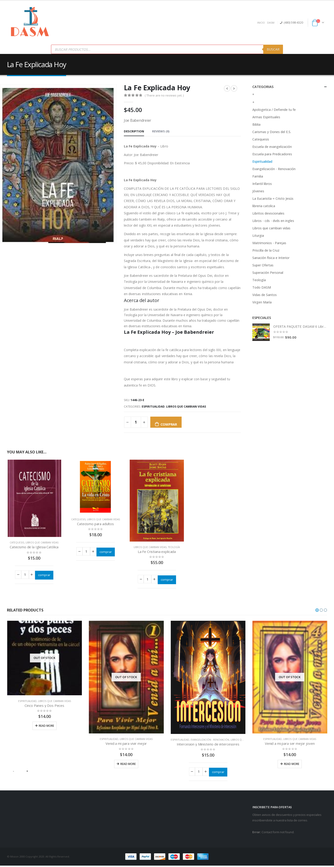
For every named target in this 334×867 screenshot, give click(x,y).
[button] (317, 611)
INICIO (261, 22)
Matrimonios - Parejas (269, 243)
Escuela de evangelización (272, 146)
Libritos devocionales (268, 213)
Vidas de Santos (264, 295)
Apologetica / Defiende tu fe (274, 109)
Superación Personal (267, 272)
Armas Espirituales (266, 117)
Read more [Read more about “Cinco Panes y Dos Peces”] (46, 726)
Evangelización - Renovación (273, 169)
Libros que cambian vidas (186, 407)
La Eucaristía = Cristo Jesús (272, 198)
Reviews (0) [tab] (160, 131)
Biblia (256, 124)
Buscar (273, 49)
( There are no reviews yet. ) (164, 95)
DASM (270, 22)
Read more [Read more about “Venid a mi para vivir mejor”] (128, 764)
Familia (257, 176)
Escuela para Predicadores (272, 154)
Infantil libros (262, 183)
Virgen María (262, 302)
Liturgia (258, 235)
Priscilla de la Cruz (265, 250)
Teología (174, 547)
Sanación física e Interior (270, 258)
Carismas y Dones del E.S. (271, 132)
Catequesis (17, 542)
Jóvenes (258, 191)
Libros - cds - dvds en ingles (273, 220)
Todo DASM (261, 287)
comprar (169, 424)
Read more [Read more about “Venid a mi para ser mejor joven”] (291, 764)
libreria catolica (263, 206)
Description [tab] (134, 131)
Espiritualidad (153, 407)
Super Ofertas (262, 265)
